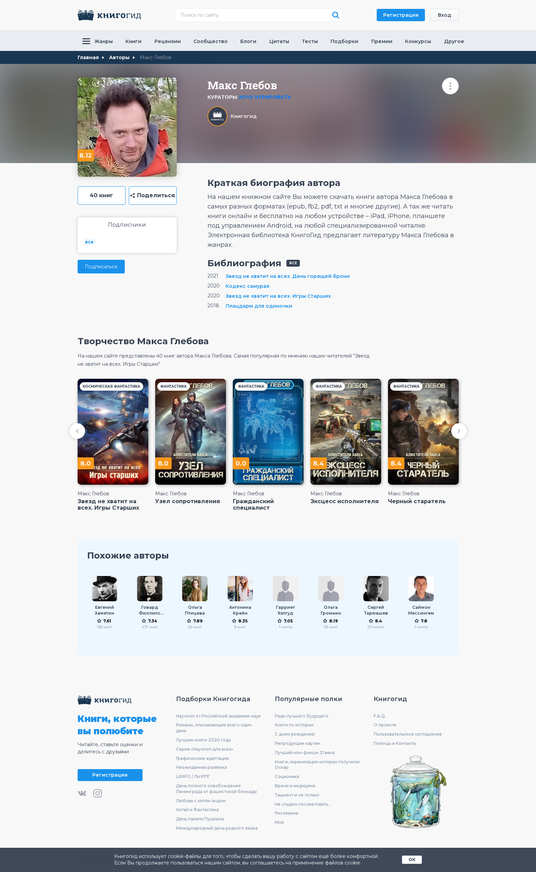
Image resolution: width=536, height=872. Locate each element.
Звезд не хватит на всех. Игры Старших (108, 504)
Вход (444, 15)
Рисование (286, 813)
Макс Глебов (93, 493)
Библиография (244, 263)
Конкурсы (418, 41)
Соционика (287, 776)
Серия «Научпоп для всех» (204, 749)
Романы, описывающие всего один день (214, 727)
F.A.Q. (380, 716)
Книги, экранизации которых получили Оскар (317, 764)
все (89, 241)
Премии (381, 41)
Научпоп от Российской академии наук (218, 716)
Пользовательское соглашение (408, 734)
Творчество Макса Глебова (143, 341)
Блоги (248, 41)
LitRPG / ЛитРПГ (193, 776)
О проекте (385, 724)
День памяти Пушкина (200, 818)
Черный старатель (417, 501)
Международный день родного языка (217, 828)
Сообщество (210, 41)
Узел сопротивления (187, 501)
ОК (411, 859)
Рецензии (168, 41)
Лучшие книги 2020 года (203, 739)
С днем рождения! (295, 734)
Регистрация (400, 15)
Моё (279, 822)
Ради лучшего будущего (302, 716)
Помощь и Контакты (395, 743)
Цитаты (279, 41)
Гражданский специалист (253, 504)
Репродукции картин (297, 743)
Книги (133, 41)
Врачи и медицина (295, 785)
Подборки (344, 41)
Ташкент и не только (297, 794)
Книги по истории (294, 724)
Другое (454, 41)
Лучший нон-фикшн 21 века (305, 752)
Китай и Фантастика (197, 809)
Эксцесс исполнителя (344, 501)
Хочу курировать (265, 97)
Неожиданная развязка (201, 767)
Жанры (97, 41)
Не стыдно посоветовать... (303, 804)
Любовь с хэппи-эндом (201, 800)
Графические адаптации (202, 758)
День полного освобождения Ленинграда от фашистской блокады (216, 788)
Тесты (310, 41)
